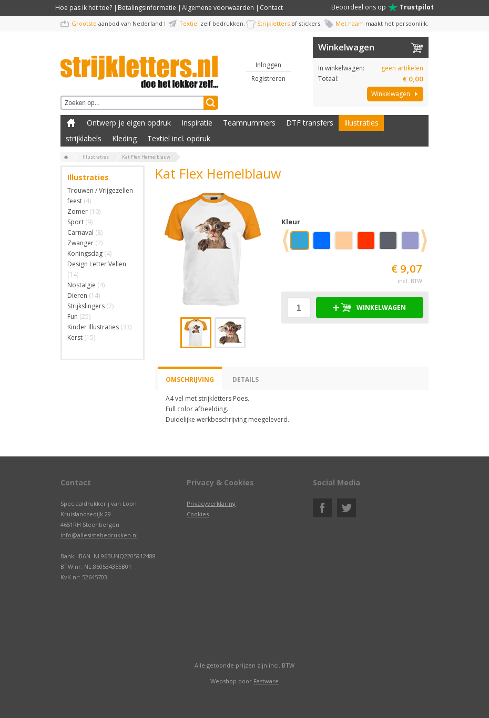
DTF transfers (309, 123)
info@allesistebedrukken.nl (99, 535)
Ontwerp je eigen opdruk (129, 123)
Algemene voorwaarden (218, 7)
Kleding (124, 138)
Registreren (268, 78)
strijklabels (83, 138)
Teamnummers (249, 123)
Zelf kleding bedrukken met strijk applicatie (71, 123)
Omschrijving (190, 379)
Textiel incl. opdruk (178, 138)
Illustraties (361, 123)
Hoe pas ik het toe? (83, 7)
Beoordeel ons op (382, 7)
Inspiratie (196, 123)
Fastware (266, 681)
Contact (271, 7)
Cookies (198, 514)
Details (245, 379)
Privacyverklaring (211, 503)
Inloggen (268, 64)
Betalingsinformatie (147, 7)
